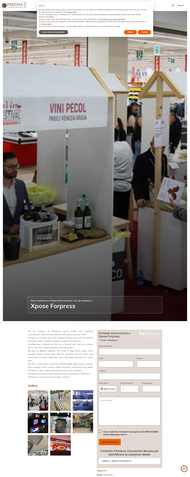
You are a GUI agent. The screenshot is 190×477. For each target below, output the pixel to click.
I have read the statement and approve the (130, 433)
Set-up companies (83, 300)
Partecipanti (147, 383)
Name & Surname (106, 346)
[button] (150, 6)
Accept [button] (144, 32)
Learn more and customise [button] (53, 32)
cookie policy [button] (72, 12)
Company (102, 371)
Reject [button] (130, 32)
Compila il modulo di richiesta (116, 461)
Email (101, 358)
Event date (104, 383)
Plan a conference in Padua (44, 300)
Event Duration (127, 383)
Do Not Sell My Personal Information (111, 19)
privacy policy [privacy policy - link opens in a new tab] (47, 24)
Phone (140, 358)
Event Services (65, 300)
